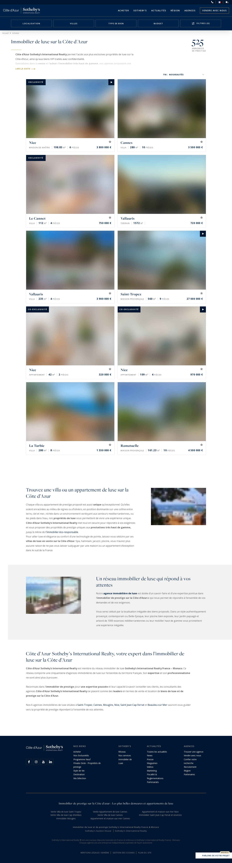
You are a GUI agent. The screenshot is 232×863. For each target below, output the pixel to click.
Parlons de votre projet (214, 855)
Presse (150, 759)
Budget (158, 23)
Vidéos (150, 766)
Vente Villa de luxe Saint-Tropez (66, 811)
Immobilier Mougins (66, 818)
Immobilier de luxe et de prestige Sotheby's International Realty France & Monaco (116, 827)
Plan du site (144, 852)
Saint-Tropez (84, 705)
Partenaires (189, 774)
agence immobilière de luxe (120, 593)
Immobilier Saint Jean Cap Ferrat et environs (160, 815)
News (149, 755)
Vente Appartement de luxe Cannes (110, 811)
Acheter (123, 10)
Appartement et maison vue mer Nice (160, 811)
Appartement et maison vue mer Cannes (110, 818)
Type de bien (116, 23)
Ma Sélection (79, 778)
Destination (79, 774)
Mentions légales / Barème (95, 852)
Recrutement (190, 766)
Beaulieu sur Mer (157, 705)
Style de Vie (78, 770)
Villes (73, 23)
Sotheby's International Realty (131, 830)
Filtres (203, 23)
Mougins (108, 705)
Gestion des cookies (124, 852)
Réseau (122, 751)
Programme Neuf (81, 759)
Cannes (97, 705)
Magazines (152, 763)
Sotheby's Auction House (98, 830)
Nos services (124, 755)
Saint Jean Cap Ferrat (132, 705)
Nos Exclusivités (81, 755)
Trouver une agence (193, 751)
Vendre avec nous (214, 10)
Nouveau (225, 852)
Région (175, 10)
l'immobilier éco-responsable (61, 532)
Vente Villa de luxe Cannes (110, 815)
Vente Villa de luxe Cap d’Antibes (65, 815)
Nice (116, 705)
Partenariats (153, 782)
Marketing (152, 770)
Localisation (31, 23)
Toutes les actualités (157, 751)
